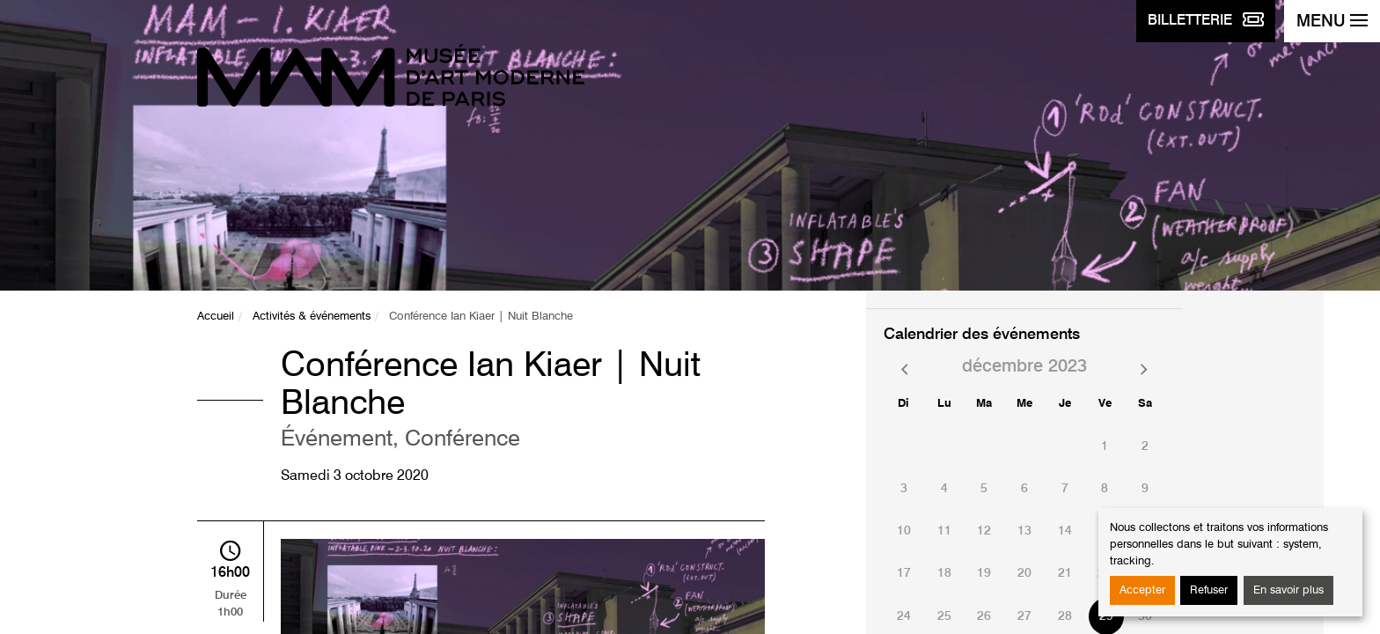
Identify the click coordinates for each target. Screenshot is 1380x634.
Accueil (215, 316)
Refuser (1209, 590)
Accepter (1142, 590)
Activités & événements (312, 316)
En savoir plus (1288, 590)
